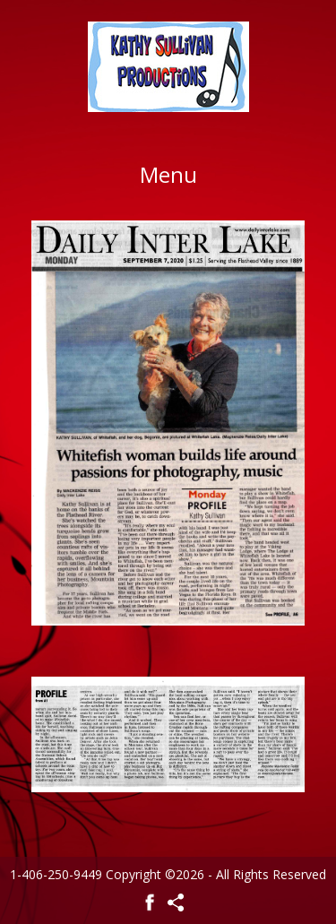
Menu (168, 174)
